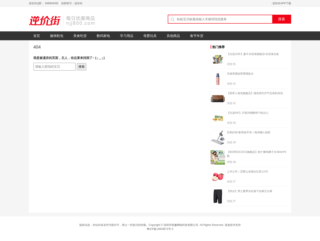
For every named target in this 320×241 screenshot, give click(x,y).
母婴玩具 (150, 36)
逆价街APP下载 (281, 3)
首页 (36, 36)
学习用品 (126, 36)
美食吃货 (80, 36)
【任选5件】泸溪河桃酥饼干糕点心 (247, 112)
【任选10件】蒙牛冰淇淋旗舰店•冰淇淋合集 (253, 54)
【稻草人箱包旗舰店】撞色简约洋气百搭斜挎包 (255, 93)
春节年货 (196, 36)
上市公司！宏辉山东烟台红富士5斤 (247, 171)
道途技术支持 (233, 225)
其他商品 (173, 36)
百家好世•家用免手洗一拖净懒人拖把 (248, 132)
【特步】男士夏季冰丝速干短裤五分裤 (249, 191)
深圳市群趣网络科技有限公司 (181, 225)
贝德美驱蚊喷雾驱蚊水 (240, 73)
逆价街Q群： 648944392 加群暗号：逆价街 (55, 3)
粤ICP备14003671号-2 (160, 229)
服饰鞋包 (56, 36)
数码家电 (103, 36)
